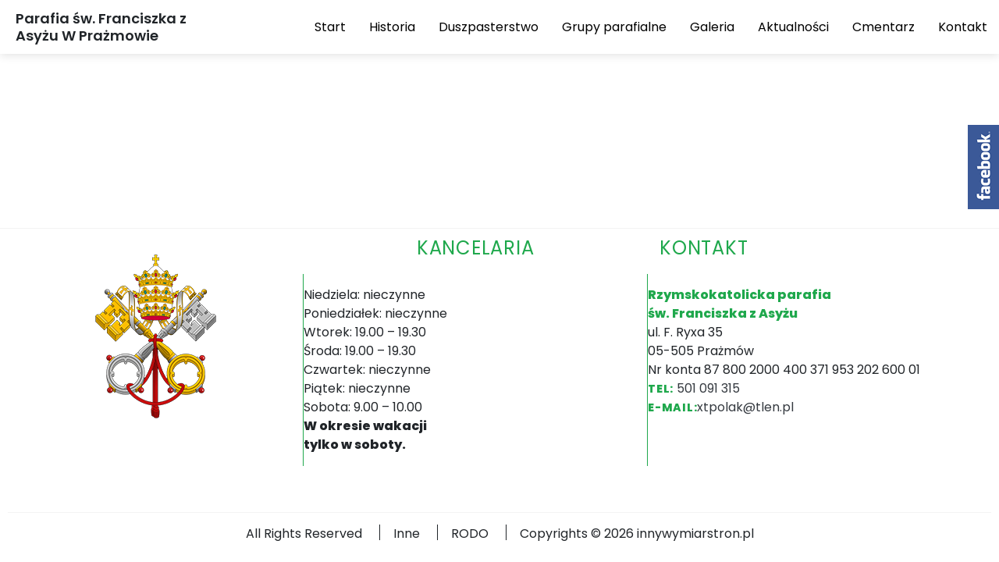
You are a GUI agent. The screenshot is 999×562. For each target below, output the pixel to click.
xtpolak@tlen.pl (745, 407)
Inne (406, 533)
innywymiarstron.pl (695, 533)
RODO (470, 533)
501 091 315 (708, 388)
